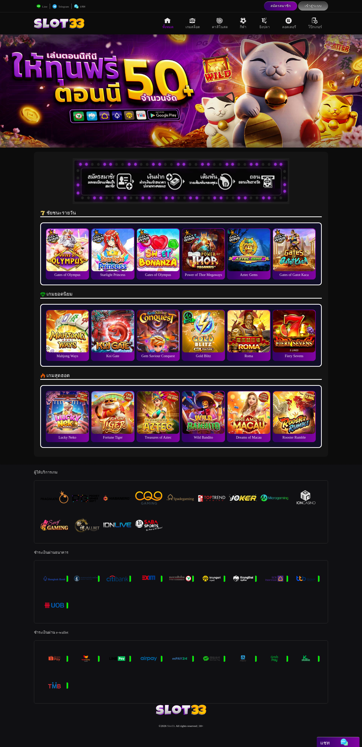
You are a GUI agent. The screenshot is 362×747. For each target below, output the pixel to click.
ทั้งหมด (167, 23)
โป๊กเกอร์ (315, 23)
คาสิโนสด (220, 23)
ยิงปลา (264, 23)
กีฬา (243, 23)
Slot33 (170, 725)
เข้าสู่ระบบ (313, 6)
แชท (79, 6)
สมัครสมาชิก (280, 6)
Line (41, 6)
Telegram (61, 6)
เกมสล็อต (193, 23)
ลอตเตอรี (289, 23)
